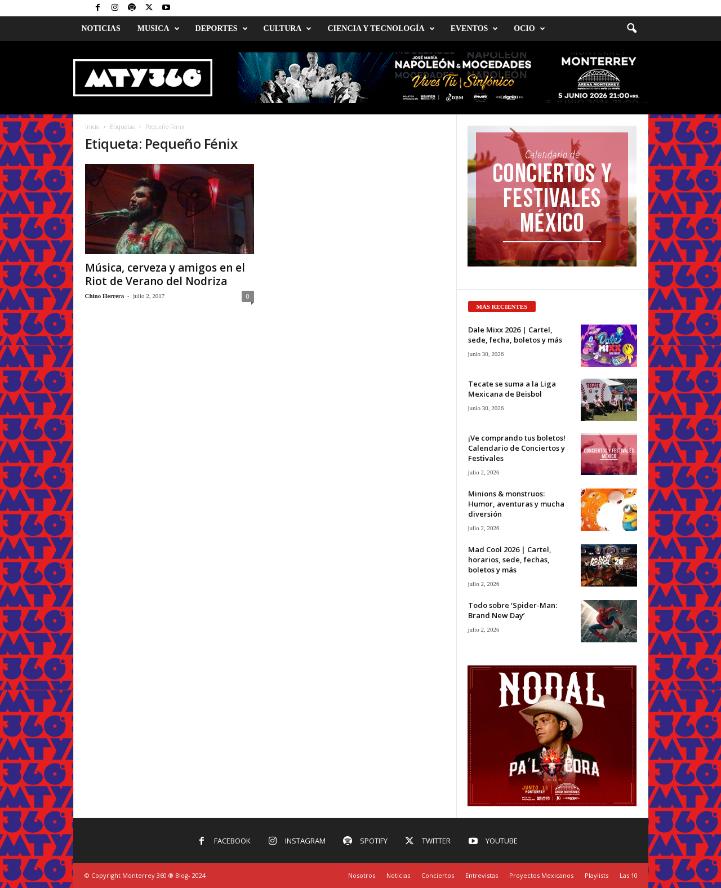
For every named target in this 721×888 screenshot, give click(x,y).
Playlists (596, 875)
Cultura (288, 28)
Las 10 (629, 875)
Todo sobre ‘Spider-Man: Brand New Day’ (512, 610)
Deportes (221, 28)
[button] (631, 28)
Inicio (92, 127)
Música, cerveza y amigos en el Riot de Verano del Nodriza (165, 274)
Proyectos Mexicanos (541, 875)
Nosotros (361, 875)
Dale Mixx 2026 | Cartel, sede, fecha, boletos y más (515, 335)
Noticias (101, 28)
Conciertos (437, 875)
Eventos (475, 28)
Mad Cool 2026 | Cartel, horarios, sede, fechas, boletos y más (509, 559)
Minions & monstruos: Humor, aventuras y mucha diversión (516, 504)
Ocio (529, 28)
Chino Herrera (104, 295)
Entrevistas (481, 875)
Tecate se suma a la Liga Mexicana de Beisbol (512, 389)
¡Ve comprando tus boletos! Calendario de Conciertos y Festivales (517, 448)
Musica (158, 28)
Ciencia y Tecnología (380, 28)
